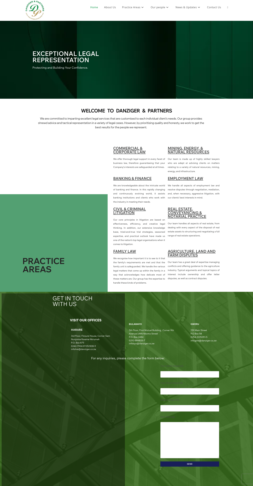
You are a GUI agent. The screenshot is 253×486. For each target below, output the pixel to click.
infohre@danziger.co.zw (83, 349)
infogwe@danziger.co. (202, 340)
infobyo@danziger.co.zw (141, 343)
